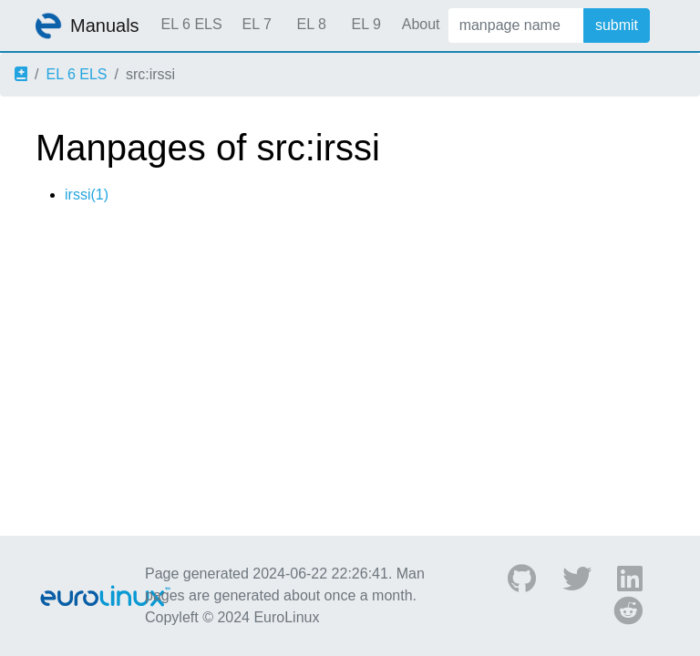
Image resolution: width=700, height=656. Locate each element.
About (421, 24)
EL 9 (365, 24)
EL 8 (310, 24)
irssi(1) (86, 194)
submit (616, 25)
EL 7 (256, 24)
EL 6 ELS (191, 24)
